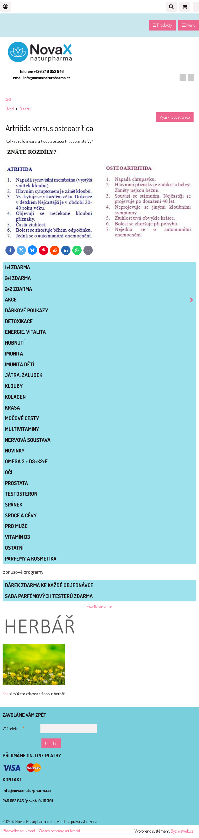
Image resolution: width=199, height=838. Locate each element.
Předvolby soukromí (19, 830)
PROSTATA (16, 483)
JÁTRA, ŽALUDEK (23, 375)
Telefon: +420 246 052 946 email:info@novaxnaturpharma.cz (41, 74)
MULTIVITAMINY (22, 429)
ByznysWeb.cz (182, 831)
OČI (8, 472)
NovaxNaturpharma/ (99, 606)
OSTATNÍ (14, 547)
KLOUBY (14, 385)
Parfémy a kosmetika (30, 558)
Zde (6, 693)
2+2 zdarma (18, 288)
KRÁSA (12, 407)
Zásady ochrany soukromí (59, 830)
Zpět (8, 99)
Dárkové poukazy (26, 310)
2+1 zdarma (18, 278)
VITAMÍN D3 (17, 536)
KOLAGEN (15, 396)
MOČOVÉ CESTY (22, 418)
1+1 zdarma (17, 267)
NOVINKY (15, 450)
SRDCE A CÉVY (21, 515)
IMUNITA (14, 353)
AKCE (100, 299)
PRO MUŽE (16, 526)
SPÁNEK (13, 504)
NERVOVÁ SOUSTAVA (28, 439)
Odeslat (51, 743)
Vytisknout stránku (175, 117)
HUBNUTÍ (15, 342)
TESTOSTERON (21, 493)
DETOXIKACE (19, 321)
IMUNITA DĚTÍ (19, 364)
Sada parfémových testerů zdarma (49, 596)
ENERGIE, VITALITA (25, 331)
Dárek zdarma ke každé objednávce (49, 585)
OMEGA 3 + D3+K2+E (26, 461)
